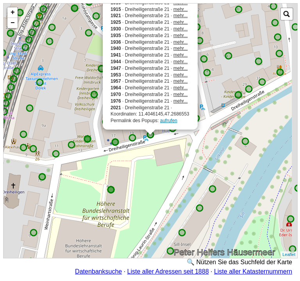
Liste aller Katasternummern (253, 271)
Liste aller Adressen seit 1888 (168, 271)
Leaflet (288, 254)
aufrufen (168, 120)
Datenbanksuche (98, 271)
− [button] (13, 23)
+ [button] (13, 12)
